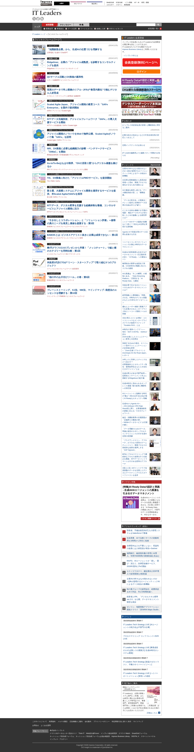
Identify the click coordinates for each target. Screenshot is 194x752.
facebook (38, 18)
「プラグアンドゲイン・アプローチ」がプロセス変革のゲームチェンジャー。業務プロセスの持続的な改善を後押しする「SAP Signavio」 (134, 445)
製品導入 (95, 3)
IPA (48, 169)
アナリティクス (74, 254)
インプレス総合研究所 (109, 733)
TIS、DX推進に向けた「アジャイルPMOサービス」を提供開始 (79, 178)
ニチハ (49, 80)
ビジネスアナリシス (80, 227)
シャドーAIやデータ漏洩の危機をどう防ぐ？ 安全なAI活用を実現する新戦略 (134, 224)
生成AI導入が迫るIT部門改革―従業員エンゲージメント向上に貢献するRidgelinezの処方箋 (134, 375)
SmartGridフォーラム (139, 733)
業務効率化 (51, 280)
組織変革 (56, 80)
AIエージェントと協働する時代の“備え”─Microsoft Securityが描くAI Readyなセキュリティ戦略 (134, 395)
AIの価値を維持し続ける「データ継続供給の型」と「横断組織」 (134, 192)
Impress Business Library (132, 49)
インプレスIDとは (131, 55)
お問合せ (35, 725)
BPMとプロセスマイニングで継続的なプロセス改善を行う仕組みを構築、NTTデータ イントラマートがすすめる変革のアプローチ (134, 459)
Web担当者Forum (92, 733)
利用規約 (52, 721)
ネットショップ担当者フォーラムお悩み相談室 (93, 736)
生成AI (57, 53)
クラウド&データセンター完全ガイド (63, 733)
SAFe (49, 111)
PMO (53, 181)
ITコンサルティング (77, 155)
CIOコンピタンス (116, 29)
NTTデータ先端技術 (54, 125)
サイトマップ (138, 721)
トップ (37, 27)
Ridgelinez (51, 68)
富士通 (49, 197)
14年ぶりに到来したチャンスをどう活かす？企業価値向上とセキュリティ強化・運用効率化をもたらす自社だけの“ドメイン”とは (134, 364)
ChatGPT (64, 53)
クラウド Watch (124, 733)
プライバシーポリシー (101, 721)
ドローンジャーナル (148, 736)
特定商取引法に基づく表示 (121, 721)
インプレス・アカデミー (59, 739)
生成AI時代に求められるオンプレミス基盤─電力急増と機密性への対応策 (134, 385)
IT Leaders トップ (38, 34)
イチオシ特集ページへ (150, 518)
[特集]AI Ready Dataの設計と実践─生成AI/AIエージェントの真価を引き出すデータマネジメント (141, 490)
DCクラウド (78, 3)
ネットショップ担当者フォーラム (62, 736)
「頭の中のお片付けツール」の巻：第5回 (68, 277)
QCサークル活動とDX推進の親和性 (65, 77)
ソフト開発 (128, 2)
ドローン (119, 5)
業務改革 (49, 29)
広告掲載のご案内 (76, 721)
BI (67, 254)
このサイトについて (39, 721)
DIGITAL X (135, 736)
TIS (48, 181)
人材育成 (69, 96)
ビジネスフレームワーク (70, 80)
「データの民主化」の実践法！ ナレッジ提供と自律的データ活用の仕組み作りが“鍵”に (134, 202)
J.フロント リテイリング (56, 96)
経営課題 (49, 25)
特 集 (81, 25)
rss (42, 18)
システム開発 (83, 169)
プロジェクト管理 (76, 238)
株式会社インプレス (57, 730)
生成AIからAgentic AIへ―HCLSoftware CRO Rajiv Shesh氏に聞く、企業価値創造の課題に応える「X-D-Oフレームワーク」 (134, 408)
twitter (34, 18)
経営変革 (75, 269)
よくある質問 (46, 725)
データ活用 (72, 29)
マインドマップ (52, 296)
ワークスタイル (86, 29)
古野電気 (50, 53)
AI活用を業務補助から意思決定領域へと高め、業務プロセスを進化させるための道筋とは (134, 182)
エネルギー (110, 5)
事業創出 (60, 29)
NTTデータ (51, 212)
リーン (49, 269)
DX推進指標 (64, 155)
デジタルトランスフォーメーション (64, 169)
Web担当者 (110, 2)
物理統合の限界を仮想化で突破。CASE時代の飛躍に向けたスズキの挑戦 (134, 265)
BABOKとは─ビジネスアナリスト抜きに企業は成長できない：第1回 (82, 235)
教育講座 (127, 5)
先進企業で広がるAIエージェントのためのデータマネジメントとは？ (134, 287)
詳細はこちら (152, 713)
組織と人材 (101, 29)
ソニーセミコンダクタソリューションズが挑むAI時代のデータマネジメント (134, 244)
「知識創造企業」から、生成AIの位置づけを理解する (74, 49)
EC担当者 (119, 2)
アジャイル (60, 68)
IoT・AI (136, 2)
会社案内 (88, 721)
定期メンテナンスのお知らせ (133, 145)
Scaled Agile (66, 111)
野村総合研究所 (52, 155)
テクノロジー (65, 25)
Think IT (81, 733)
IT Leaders (46, 12)
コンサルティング (71, 68)
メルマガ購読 (62, 721)
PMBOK (62, 296)
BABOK (50, 227)
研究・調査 (145, 2)
